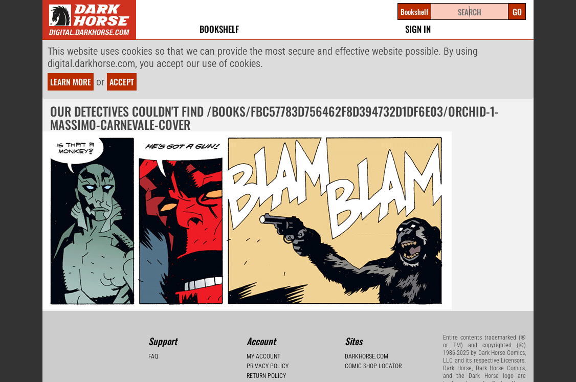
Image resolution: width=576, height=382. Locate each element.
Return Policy (266, 375)
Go (517, 12)
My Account (263, 356)
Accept (121, 82)
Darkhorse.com (366, 356)
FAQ (153, 356)
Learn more (70, 82)
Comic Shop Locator (373, 366)
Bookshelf (219, 29)
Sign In (418, 29)
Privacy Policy (268, 366)
